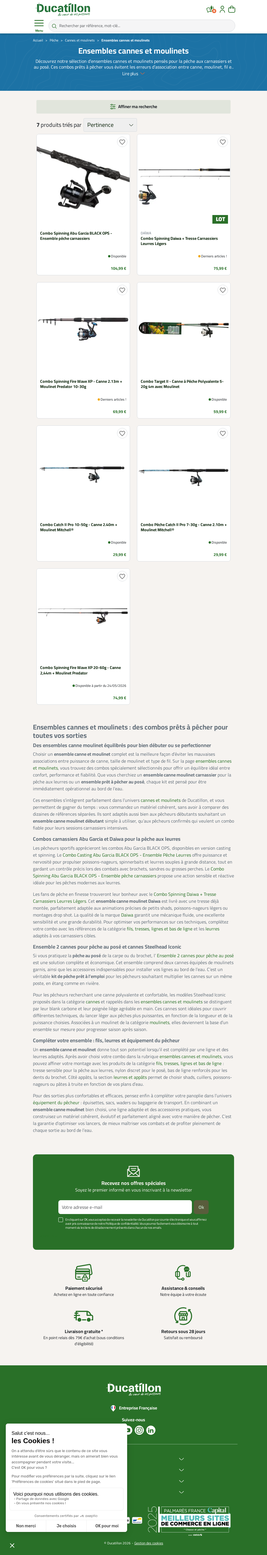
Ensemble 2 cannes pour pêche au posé (195, 955)
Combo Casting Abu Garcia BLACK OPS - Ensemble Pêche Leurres (127, 855)
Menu (39, 25)
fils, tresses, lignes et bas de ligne (159, 928)
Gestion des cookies (148, 1543)
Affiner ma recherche (137, 106)
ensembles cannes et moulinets (172, 1001)
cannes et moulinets (161, 800)
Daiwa (127, 915)
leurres (212, 928)
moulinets (159, 1022)
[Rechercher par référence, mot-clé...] (142, 26)
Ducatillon (92, 1459)
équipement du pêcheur (56, 1102)
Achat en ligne (96, 1470)
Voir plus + (48, 1236)
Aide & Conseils (97, 1492)
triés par (71, 124)
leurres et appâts (130, 1077)
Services (91, 1481)
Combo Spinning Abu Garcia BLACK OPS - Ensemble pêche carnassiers (128, 872)
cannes (93, 1001)
